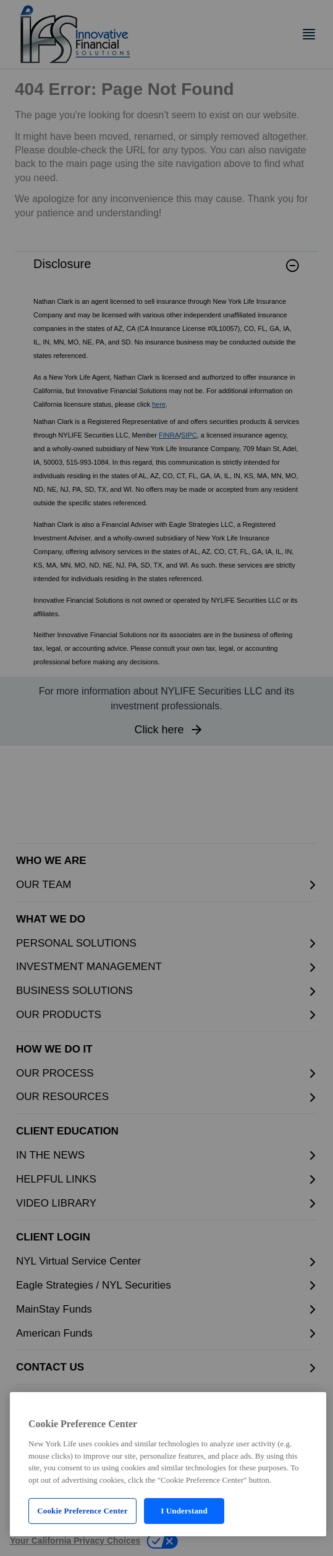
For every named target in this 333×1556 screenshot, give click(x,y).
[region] (168, 1464)
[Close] (306, 1405)
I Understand (184, 1510)
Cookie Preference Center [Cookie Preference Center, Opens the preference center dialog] (82, 1510)
